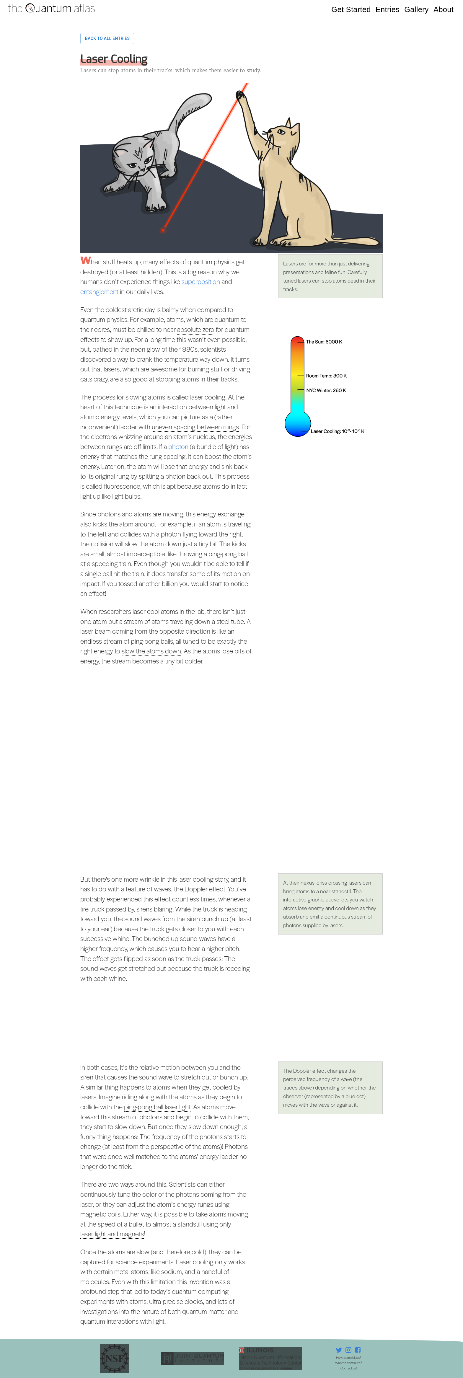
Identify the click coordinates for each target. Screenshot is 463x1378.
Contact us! (348, 1368)
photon (178, 446)
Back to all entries (107, 38)
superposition (201, 281)
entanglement (99, 291)
